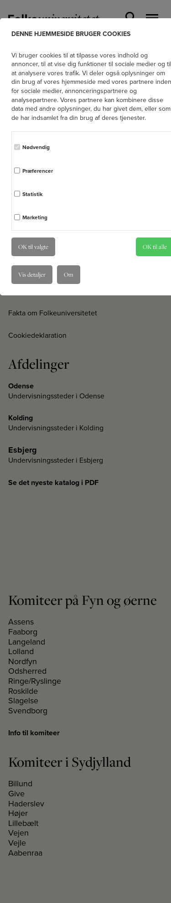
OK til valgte (33, 247)
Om (68, 274)
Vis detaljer (32, 274)
